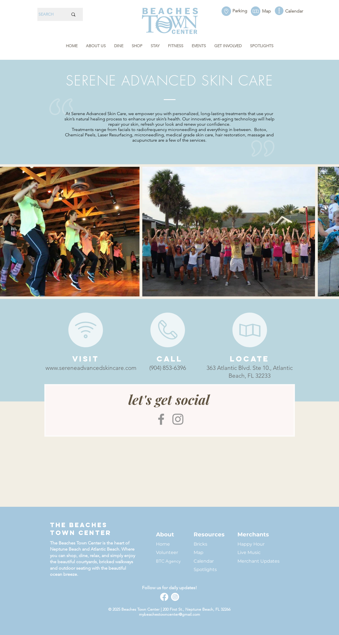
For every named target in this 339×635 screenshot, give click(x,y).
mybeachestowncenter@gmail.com (169, 614)
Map (198, 552)
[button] (96, 46)
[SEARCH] (49, 14)
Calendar (204, 561)
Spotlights (205, 569)
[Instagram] (177, 419)
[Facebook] (161, 419)
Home (163, 544)
